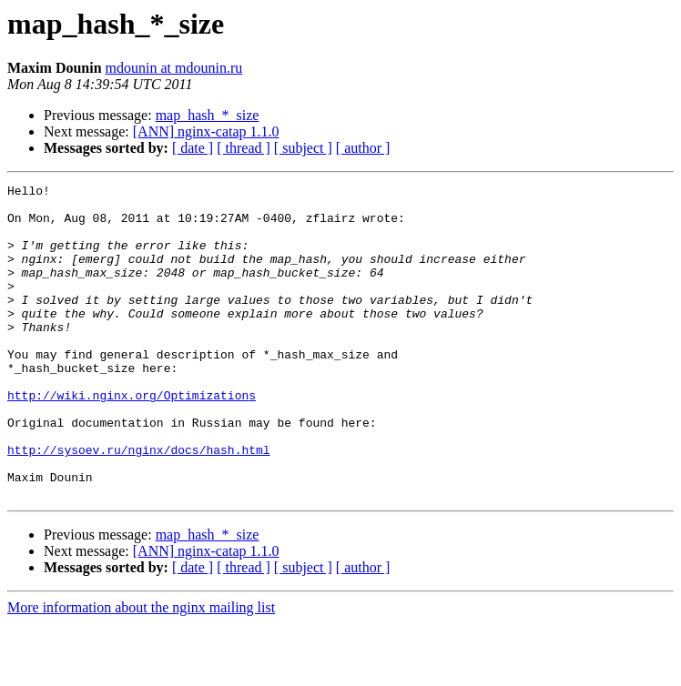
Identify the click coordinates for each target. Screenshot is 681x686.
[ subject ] (303, 148)
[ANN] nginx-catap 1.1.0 (206, 131)
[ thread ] (243, 148)
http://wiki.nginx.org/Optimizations (131, 438)
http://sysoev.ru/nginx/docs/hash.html (138, 504)
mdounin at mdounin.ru (174, 68)
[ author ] (363, 148)
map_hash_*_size (207, 115)
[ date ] (192, 148)
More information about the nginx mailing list (141, 670)
